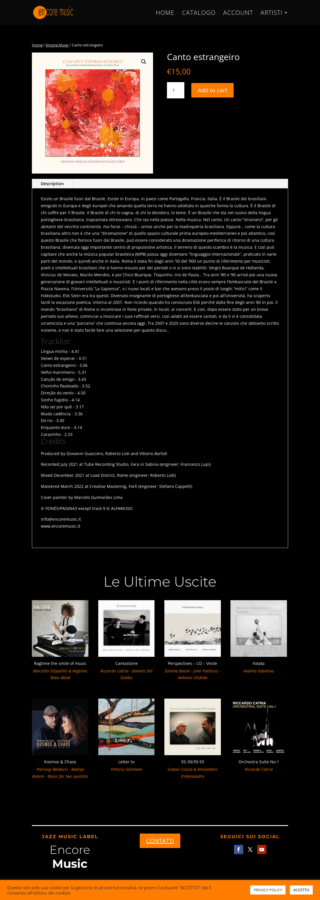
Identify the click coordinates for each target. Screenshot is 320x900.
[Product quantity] (175, 90)
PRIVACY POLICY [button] (268, 889)
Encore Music (57, 45)
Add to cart (212, 90)
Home (37, 45)
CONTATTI (160, 841)
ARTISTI (271, 13)
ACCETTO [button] (301, 889)
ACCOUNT (238, 13)
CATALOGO (199, 13)
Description (52, 183)
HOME (165, 13)
